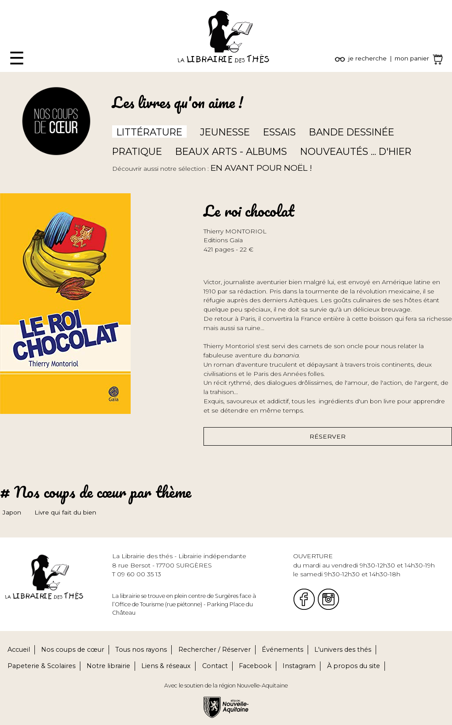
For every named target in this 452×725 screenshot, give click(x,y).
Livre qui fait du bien (65, 512)
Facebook (255, 666)
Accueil (19, 650)
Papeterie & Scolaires (41, 666)
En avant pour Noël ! (261, 168)
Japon (12, 512)
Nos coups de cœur (72, 650)
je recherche (367, 58)
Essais (279, 132)
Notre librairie (108, 666)
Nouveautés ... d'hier (355, 151)
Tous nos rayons (141, 650)
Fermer (11, 4)
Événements (282, 650)
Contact (215, 666)
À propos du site (353, 666)
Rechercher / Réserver (214, 650)
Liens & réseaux (166, 666)
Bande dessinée (351, 132)
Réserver (327, 436)
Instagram (299, 666)
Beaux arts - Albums (231, 151)
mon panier (412, 58)
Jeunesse (225, 132)
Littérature (149, 132)
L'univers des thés (342, 650)
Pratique (137, 151)
